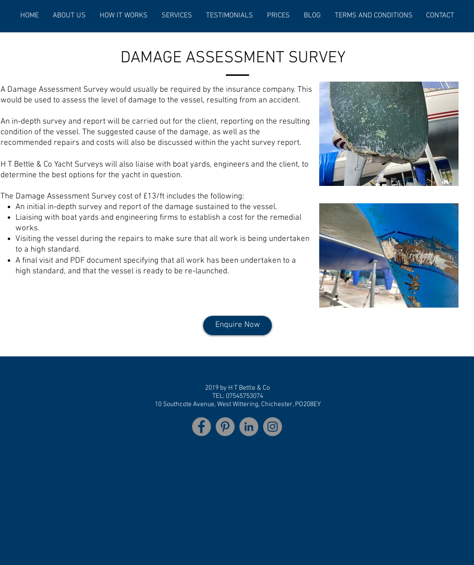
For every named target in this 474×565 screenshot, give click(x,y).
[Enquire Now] (237, 325)
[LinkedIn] (248, 426)
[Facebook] (201, 426)
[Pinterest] (225, 426)
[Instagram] (272, 426)
